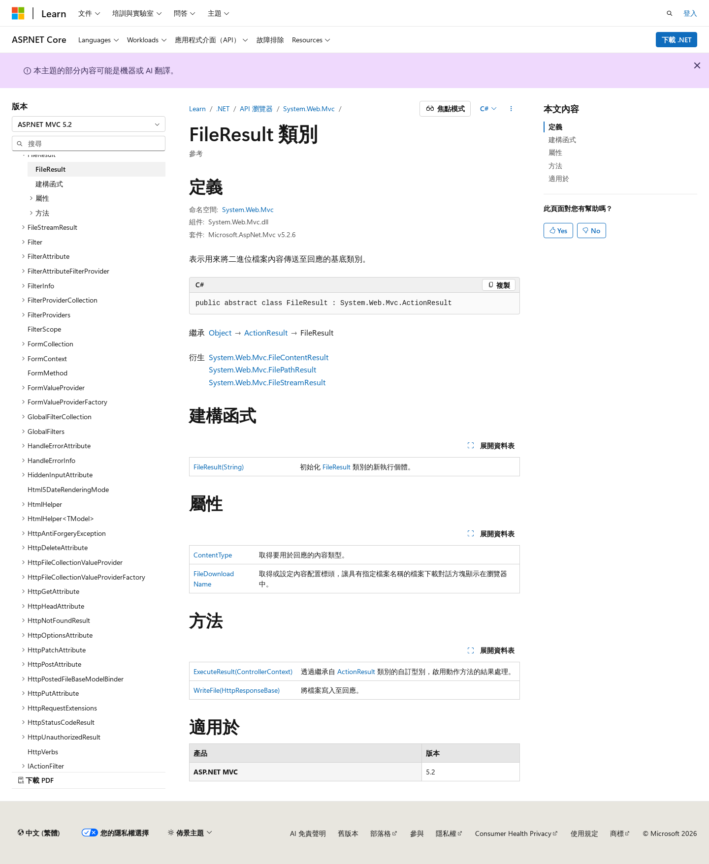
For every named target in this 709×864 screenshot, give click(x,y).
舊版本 (348, 833)
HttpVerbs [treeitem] (43, 751)
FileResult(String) (218, 466)
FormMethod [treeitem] (47, 372)
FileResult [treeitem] (50, 169)
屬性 (555, 152)
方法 (555, 165)
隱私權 (446, 833)
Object (220, 332)
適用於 (558, 178)
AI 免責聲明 (308, 833)
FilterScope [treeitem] (44, 329)
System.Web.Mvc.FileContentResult (268, 357)
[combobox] (88, 124)
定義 (555, 126)
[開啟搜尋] (669, 13)
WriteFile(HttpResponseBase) (236, 690)
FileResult (336, 466)
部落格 (380, 833)
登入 (690, 13)
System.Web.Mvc (309, 108)
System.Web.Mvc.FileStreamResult (267, 382)
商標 (617, 833)
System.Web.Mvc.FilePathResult (262, 369)
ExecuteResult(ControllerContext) (242, 671)
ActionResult (266, 332)
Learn (197, 108)
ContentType (212, 554)
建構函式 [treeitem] (49, 183)
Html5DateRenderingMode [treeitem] (68, 489)
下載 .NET (677, 39)
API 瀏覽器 (256, 108)
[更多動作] (511, 109)
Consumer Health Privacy (513, 833)
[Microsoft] (18, 13)
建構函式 (562, 139)
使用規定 (584, 833)
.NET (222, 108)
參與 (417, 833)
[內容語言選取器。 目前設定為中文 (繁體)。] (39, 833)
